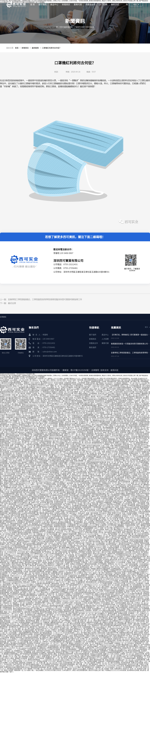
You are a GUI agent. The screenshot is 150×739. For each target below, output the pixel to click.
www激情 (106, 390)
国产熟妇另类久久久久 (55, 453)
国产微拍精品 (106, 600)
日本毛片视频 (61, 380)
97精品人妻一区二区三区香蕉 (43, 456)
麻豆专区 (10, 591)
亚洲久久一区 (15, 624)
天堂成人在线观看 (140, 490)
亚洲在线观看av (77, 384)
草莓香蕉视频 (113, 576)
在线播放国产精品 (111, 401)
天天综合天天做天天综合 (12, 473)
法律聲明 (95, 370)
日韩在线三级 (52, 411)
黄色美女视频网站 (124, 618)
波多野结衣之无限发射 (33, 522)
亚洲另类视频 (74, 495)
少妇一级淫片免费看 (87, 390)
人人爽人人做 (51, 492)
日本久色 (99, 428)
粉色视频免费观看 (56, 504)
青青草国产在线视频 (107, 496)
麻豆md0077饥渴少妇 (106, 505)
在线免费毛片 (78, 538)
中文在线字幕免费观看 (113, 487)
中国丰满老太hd (23, 396)
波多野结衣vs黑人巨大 (62, 627)
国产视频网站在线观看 (7, 520)
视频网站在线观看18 (143, 505)
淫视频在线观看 (42, 661)
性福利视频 (66, 459)
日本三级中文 (35, 383)
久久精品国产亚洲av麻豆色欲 (123, 531)
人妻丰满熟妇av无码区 (67, 471)
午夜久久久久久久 (10, 553)
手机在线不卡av (15, 441)
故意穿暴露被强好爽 (58, 640)
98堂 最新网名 (94, 437)
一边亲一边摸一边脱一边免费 (53, 417)
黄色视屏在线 (13, 399)
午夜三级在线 (143, 390)
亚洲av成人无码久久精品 (106, 393)
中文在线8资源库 (42, 517)
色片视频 (115, 447)
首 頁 (32, 4)
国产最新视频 (77, 507)
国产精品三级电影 (45, 443)
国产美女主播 (126, 380)
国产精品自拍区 (11, 498)
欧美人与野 (96, 490)
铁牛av (78, 601)
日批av (136, 390)
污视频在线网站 (86, 553)
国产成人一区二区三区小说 (133, 592)
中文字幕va (90, 558)
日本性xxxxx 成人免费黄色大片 (117, 450)
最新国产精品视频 (16, 637)
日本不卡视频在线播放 (96, 562)
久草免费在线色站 (79, 487)
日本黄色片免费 (69, 413)
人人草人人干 (95, 387)
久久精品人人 (70, 604)
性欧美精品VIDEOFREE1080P (126, 553)
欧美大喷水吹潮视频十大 (29, 516)
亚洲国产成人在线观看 (72, 562)
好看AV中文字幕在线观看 (31, 390)
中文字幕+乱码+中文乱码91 (114, 434)
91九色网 (107, 408)
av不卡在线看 (113, 580)
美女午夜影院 (60, 444)
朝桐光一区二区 (21, 414)
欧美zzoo (137, 465)
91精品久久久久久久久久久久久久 (87, 583)
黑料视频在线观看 (31, 562)
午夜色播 (19, 455)
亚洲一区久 (72, 381)
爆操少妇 (19, 419)
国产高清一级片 (47, 467)
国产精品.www (74, 520)
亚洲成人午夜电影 (120, 505)
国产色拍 (137, 531)
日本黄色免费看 (85, 483)
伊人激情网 (134, 423)
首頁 (16, 48)
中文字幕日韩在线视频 (46, 541)
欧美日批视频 (110, 660)
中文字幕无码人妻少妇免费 (38, 411)
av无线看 (66, 609)
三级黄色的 (24, 480)
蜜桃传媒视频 (124, 440)
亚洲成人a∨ (43, 458)
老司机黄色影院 (111, 378)
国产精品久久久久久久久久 (30, 381)
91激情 (131, 393)
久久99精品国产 (58, 634)
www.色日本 (32, 480)
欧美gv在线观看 (79, 636)
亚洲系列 (74, 597)
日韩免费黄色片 (123, 470)
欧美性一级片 (34, 589)
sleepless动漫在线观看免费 (81, 395)
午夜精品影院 (125, 495)
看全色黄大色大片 (47, 383)
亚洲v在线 (9, 559)
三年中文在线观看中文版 (103, 648)
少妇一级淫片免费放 (118, 390)
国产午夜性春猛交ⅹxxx (55, 404)
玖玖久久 (133, 517)
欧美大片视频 (40, 537)
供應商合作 (91, 4)
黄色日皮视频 (66, 437)
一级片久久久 (129, 526)
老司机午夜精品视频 (93, 446)
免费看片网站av (97, 407)
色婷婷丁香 (76, 621)
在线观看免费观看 (9, 493)
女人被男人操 (29, 670)
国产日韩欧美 (66, 621)
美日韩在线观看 (58, 561)
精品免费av (35, 395)
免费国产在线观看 (6, 577)
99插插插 (135, 480)
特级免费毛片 (10, 570)
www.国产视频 (89, 402)
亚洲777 (7, 432)
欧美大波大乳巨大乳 (21, 392)
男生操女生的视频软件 (58, 585)
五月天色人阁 (135, 544)
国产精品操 (71, 577)
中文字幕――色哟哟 (51, 426)
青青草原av (110, 384)
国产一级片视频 (37, 483)
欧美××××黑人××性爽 (59, 520)
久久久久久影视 (93, 525)
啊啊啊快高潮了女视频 (98, 381)
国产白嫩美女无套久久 (88, 404)
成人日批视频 (48, 478)
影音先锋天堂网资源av (29, 405)
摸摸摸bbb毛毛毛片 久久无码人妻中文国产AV (108, 420)
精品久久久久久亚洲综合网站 (48, 480)
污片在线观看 (144, 455)
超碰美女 (135, 499)
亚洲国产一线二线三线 (87, 449)
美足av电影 (93, 389)
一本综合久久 (67, 505)
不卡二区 (32, 534)
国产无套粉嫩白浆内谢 (38, 550)
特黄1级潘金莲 (31, 387)
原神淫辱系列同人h (101, 558)
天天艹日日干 (73, 441)
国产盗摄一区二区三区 (23, 507)
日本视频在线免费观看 (51, 471)
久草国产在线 (138, 458)
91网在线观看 (7, 609)
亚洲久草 (126, 570)
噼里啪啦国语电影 (65, 425)
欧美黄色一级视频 (92, 610)
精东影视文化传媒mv (126, 543)
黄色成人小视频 (125, 484)
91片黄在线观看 (38, 438)
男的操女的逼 (69, 456)
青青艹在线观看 (36, 561)
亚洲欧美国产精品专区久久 (141, 380)
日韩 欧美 (80, 380)
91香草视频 (85, 389)
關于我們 (42, 4)
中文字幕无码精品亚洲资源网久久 (35, 384)
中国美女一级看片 (35, 657)
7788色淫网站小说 (138, 411)
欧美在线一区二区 (21, 535)
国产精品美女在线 (132, 441)
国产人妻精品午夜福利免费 (53, 438)
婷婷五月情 (127, 411)
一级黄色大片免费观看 (46, 529)
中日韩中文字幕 (25, 481)
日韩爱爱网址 (28, 456)
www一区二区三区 (48, 604)
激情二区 (75, 422)
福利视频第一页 (56, 583)
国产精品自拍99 (109, 562)
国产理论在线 (128, 420)
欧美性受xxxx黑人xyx (105, 526)
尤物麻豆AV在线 (101, 458)
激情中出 (35, 389)
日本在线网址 (105, 603)
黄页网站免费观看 (106, 414)
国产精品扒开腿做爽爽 (131, 501)
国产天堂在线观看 (23, 458)
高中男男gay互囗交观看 (98, 523)
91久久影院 (108, 531)
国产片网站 (112, 609)
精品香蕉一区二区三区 (94, 432)
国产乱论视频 (111, 389)
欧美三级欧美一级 (79, 484)
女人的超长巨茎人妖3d (105, 577)
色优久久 (83, 453)
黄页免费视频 (123, 452)
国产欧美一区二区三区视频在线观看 (32, 489)
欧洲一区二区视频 (114, 585)
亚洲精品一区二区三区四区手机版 (114, 657)
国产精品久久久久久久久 (70, 616)
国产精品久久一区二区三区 (41, 640)
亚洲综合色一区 (52, 594)
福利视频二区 (56, 621)
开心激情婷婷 (110, 449)
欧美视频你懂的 (67, 538)
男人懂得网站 (145, 484)
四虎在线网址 (120, 510)
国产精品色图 (67, 642)
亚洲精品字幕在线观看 (94, 456)
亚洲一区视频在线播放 (103, 447)
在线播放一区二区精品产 (79, 459)
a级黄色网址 (117, 648)
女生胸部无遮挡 (55, 505)
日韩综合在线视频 (116, 628)
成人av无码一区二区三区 (41, 508)
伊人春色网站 (102, 455)
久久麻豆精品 (77, 468)
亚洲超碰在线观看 (88, 447)
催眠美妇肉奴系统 (56, 622)
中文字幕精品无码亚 (67, 592)
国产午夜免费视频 (10, 504)
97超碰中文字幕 (48, 598)
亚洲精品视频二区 (115, 489)
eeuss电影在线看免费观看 (122, 387)
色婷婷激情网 (22, 498)
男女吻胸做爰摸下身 (109, 428)
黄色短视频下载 (79, 456)
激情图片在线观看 (21, 658)
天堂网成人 (91, 669)
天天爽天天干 (127, 456)
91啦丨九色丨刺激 (107, 446)
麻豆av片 (50, 402)
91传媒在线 (49, 537)
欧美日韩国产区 (8, 501)
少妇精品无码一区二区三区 (39, 528)
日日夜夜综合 (10, 416)
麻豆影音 (41, 450)
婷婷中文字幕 (43, 595)
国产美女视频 (120, 438)
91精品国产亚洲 (19, 471)
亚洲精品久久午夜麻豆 (12, 495)
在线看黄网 (5, 381)
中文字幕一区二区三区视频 (59, 447)
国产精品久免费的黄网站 (48, 420)
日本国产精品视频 (95, 410)
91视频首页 (14, 616)
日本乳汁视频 (38, 407)
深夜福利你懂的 (125, 431)
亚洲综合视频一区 (60, 502)
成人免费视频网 (94, 639)
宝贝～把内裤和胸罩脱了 (69, 649)
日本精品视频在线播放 (56, 422)
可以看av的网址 (8, 556)
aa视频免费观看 (44, 589)
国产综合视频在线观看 (43, 577)
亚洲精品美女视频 (90, 606)
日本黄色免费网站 (66, 646)
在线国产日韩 (125, 520)
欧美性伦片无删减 (86, 426)
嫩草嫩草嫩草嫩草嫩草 (89, 405)
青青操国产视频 (45, 636)
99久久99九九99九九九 (75, 414)
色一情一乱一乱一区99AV (66, 517)
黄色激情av (33, 490)
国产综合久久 (10, 459)
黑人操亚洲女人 (71, 513)
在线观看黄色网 (53, 646)
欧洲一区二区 (34, 396)
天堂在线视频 (109, 477)
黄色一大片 (145, 414)
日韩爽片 (48, 450)
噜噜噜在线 (80, 577)
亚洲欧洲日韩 (89, 648)
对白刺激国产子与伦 (88, 428)
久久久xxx (72, 431)
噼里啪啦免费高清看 (7, 392)
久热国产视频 (60, 511)
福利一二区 (60, 429)
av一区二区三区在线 (43, 597)
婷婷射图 (95, 504)
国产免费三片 (30, 437)
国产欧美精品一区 (56, 473)
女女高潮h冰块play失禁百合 (59, 495)
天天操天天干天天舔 (42, 520)
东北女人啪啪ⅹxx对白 (122, 567)
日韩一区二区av (111, 522)
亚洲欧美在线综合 (25, 510)
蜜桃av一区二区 (40, 413)
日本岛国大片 (81, 432)
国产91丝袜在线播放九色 (59, 591)
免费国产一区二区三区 (20, 588)
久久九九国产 (14, 489)
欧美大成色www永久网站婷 (129, 507)
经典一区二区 (22, 628)
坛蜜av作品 (137, 389)
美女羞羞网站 (31, 594)
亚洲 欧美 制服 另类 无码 (22, 389)
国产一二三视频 (95, 567)
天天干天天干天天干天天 (100, 419)
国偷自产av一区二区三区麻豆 (52, 588)
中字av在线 (54, 556)
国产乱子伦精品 (52, 667)
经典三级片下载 (102, 576)
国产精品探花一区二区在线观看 (116, 467)
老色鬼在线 (136, 484)
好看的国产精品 (130, 477)
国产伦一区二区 (39, 499)
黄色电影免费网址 (39, 535)
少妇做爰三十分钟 (76, 514)
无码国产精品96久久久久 (72, 378)
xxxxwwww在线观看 (29, 648)
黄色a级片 (81, 513)
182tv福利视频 (13, 428)
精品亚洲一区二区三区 (117, 425)
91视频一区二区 (138, 510)
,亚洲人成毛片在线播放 (109, 474)
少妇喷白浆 (38, 399)
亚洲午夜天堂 (42, 649)
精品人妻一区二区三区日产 (105, 429)
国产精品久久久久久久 (89, 398)
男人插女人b (7, 426)
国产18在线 (116, 398)
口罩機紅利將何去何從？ (51, 48)
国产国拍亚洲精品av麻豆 (45, 513)
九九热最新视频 (31, 378)
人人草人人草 (10, 419)
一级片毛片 (82, 511)
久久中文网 (21, 552)
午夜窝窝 (135, 475)
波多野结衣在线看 (109, 604)
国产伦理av (31, 628)
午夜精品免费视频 (18, 568)
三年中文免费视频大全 (117, 416)
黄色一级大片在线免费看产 (77, 455)
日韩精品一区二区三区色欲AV (55, 489)
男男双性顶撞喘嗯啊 (39, 531)
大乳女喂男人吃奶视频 (31, 556)
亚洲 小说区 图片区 (35, 410)
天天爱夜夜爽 (16, 405)
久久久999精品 (44, 473)
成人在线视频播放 (47, 419)
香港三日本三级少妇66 (32, 501)
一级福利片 (26, 383)
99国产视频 (82, 571)
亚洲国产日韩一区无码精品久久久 (51, 470)
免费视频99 (40, 543)
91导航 (84, 603)
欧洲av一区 (124, 386)
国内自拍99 (103, 481)
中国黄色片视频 (120, 417)
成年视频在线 (26, 625)
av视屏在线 (28, 646)
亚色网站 (143, 501)
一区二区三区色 (23, 380)
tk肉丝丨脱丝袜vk (41, 401)
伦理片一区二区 (136, 618)
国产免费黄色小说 (113, 471)
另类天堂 (19, 652)
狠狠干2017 (75, 540)
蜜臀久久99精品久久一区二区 (125, 443)
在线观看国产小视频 (47, 390)
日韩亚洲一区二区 (139, 428)
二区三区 (61, 579)
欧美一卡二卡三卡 (128, 429)
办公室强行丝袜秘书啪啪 (105, 417)
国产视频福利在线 (40, 459)
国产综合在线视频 (89, 492)
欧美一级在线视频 (138, 407)
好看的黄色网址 (60, 390)
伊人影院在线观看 (28, 630)
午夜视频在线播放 (41, 462)
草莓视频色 (24, 411)
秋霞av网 (19, 666)
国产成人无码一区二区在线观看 (89, 441)
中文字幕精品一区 (26, 435)
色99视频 (134, 378)
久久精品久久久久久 (105, 398)
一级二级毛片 (114, 558)
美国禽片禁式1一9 (35, 392)
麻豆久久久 (138, 532)
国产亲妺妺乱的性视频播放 (29, 654)
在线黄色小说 (83, 422)
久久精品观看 (100, 543)
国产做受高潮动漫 (46, 633)
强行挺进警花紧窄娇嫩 (71, 404)
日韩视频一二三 (11, 649)
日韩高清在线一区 (128, 648)
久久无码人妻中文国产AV (63, 625)
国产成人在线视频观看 (112, 473)
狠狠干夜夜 (70, 461)
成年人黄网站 (51, 380)
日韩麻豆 (56, 481)
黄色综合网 (113, 559)
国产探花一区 (25, 528)
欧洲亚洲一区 (51, 531)
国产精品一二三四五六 (47, 395)
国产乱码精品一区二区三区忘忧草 (65, 408)
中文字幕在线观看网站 (44, 441)
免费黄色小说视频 (92, 517)
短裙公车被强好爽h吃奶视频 (136, 556)
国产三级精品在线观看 (33, 552)
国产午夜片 (97, 552)
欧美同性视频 (17, 631)
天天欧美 (123, 546)
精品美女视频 (131, 438)
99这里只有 (137, 579)
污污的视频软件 (77, 594)
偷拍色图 (89, 531)
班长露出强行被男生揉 (13, 398)
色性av (73, 402)
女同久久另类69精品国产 (14, 544)
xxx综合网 (129, 390)
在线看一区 (88, 420)
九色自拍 (102, 601)
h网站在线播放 (56, 636)
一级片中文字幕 (79, 435)
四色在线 (25, 496)
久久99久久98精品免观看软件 (112, 404)
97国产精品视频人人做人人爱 (107, 508)
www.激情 (62, 432)
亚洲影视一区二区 (94, 474)
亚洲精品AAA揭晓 (47, 526)
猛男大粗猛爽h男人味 (11, 481)
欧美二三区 (32, 517)
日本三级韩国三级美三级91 (123, 410)
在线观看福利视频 (102, 489)
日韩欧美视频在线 (127, 465)
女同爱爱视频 (32, 649)
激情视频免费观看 (89, 416)
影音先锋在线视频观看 (67, 664)
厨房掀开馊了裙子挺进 (140, 408)
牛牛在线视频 (44, 396)
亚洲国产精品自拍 (94, 603)
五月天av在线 (77, 529)
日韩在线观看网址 (124, 378)
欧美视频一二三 (6, 423)
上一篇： (41, 299)
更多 (147, 327)
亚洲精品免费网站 (82, 501)
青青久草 (103, 378)
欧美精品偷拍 (54, 396)
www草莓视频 (34, 420)
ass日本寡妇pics (38, 487)
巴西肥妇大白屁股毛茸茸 (34, 471)
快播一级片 (9, 672)
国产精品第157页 (116, 411)
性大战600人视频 (106, 387)
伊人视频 (57, 416)
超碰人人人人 (56, 616)
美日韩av (18, 390)
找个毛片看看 (89, 486)
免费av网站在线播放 (39, 652)
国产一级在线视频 (139, 502)
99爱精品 (137, 393)
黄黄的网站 (57, 535)
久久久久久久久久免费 (99, 395)
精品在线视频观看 (25, 600)
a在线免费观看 (92, 455)
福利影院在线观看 (91, 519)
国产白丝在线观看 (50, 398)
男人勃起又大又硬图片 (82, 637)
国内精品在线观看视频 (18, 643)
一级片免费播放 (77, 522)
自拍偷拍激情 (87, 507)
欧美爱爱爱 (42, 428)
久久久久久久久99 (29, 661)
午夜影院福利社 (9, 597)
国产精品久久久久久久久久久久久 (23, 583)
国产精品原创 (32, 452)
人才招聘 (103, 4)
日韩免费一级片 (23, 511)
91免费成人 (14, 639)
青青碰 (54, 399)
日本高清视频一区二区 (130, 413)
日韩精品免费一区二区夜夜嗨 (122, 502)
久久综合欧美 (16, 443)
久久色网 (46, 447)
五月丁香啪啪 (28, 669)
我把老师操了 (62, 420)
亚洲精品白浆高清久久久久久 (10, 407)
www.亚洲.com (55, 645)
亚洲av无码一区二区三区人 (50, 643)
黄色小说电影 (121, 609)
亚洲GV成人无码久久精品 (101, 386)
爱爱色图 (123, 432)
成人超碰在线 (38, 447)
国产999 (89, 452)
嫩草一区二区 (15, 446)
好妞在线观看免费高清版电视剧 (85, 592)
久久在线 (131, 450)
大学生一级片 (66, 416)
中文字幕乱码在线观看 (63, 395)
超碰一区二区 (36, 467)
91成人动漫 (134, 384)
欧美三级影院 (73, 613)
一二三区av (103, 534)
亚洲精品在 (39, 398)
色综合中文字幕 (129, 392)
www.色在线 (62, 428)
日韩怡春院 (86, 475)
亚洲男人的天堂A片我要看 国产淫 (60, 474)
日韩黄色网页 (61, 446)
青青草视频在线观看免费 (18, 452)
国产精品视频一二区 (140, 410)
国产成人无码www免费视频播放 (63, 410)
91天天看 (34, 481)
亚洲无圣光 (61, 567)
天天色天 (65, 601)
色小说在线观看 (108, 499)
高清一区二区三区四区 (50, 425)
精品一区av (133, 570)
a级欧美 (99, 404)
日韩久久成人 (91, 392)
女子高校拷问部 (44, 523)
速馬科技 (114, 370)
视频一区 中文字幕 (106, 528)
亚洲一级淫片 (41, 492)
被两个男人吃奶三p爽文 (111, 432)
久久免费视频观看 (126, 579)
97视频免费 (27, 531)
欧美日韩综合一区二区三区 (12, 585)
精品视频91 (122, 508)
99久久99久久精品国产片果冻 (105, 402)
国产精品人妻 (135, 381)
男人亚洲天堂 (86, 443)
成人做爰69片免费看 (107, 622)
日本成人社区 (59, 562)
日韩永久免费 (126, 514)
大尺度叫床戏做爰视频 (133, 610)
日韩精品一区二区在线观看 (113, 444)
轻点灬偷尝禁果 (89, 522)
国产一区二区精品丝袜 (13, 468)
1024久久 (134, 615)
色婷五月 (126, 669)
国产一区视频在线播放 (20, 402)
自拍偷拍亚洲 (99, 401)
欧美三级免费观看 (107, 619)
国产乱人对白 (65, 597)
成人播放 (120, 522)
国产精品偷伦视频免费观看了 (33, 544)
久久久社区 (52, 661)
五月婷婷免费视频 (72, 511)
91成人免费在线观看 (121, 453)
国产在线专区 (99, 434)
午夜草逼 (41, 405)
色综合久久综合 (94, 540)
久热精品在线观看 (6, 589)
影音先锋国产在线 (31, 429)
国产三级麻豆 (56, 603)
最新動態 (35, 48)
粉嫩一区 (118, 429)
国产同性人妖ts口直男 (60, 441)
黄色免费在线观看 (23, 553)
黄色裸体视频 (112, 381)
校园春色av (14, 425)
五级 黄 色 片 (10, 666)
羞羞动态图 (71, 492)
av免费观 (57, 550)
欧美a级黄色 (34, 458)
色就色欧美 (146, 387)
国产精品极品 (26, 564)
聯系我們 (92, 347)
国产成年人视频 (53, 452)
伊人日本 (130, 657)
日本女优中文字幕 (119, 583)
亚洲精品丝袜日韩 (60, 501)
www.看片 (88, 386)
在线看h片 (119, 658)
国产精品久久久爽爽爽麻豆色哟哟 (20, 408)
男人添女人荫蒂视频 (45, 393)
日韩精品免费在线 (123, 419)
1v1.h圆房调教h (48, 559)
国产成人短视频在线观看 (63, 529)
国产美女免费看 (95, 475)
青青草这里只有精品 (26, 434)
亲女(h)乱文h (42, 429)
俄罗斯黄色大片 (113, 440)
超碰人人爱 (97, 573)
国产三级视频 (145, 544)
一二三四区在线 (46, 660)
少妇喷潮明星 (71, 525)
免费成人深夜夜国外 (77, 564)
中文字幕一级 (44, 514)
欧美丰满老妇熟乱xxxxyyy (106, 438)
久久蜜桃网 (73, 486)
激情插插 (16, 604)
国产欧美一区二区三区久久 (126, 462)
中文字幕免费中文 (27, 426)
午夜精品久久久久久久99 (77, 462)
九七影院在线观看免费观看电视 (49, 389)
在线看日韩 (43, 654)
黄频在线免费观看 (27, 407)
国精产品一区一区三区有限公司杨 (61, 386)
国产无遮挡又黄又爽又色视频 (16, 636)
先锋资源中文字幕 (112, 633)
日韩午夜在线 (85, 655)
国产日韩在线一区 (115, 464)
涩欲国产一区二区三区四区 (95, 487)
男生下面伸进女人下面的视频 (53, 564)
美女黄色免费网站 (54, 401)
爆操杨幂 (145, 393)
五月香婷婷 (92, 516)
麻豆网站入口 (94, 658)
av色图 (21, 639)
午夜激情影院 (133, 492)
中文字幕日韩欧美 (56, 642)
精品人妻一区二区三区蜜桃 (13, 465)
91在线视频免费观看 (136, 541)
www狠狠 (13, 380)
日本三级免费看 (14, 381)
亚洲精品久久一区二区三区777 (89, 423)
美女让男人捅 (127, 586)
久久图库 (146, 588)
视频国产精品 (38, 435)
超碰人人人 (145, 401)
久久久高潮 (103, 585)
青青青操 (129, 510)
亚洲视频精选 (20, 499)
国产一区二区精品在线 (118, 486)
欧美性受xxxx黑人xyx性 (27, 425)
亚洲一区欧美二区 (35, 642)
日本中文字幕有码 (130, 616)
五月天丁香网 (23, 431)
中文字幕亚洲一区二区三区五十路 (116, 492)
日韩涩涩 (67, 402)
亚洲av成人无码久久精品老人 (11, 447)
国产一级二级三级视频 (112, 520)
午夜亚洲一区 (9, 651)
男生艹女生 (88, 573)
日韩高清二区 (79, 510)
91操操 (59, 398)
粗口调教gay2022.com (42, 505)
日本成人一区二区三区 (105, 516)
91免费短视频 (91, 471)
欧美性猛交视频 (110, 640)
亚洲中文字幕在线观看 (52, 477)
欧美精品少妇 (15, 558)
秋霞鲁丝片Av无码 (108, 567)
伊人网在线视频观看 (64, 440)
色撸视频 (13, 511)
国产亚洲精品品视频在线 (141, 456)
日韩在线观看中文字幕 (89, 549)
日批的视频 (108, 501)
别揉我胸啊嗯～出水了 (118, 396)
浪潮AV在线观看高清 (116, 616)
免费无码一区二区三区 (115, 564)
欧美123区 (60, 574)
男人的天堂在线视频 (8, 390)
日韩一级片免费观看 (21, 657)
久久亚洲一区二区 (15, 648)
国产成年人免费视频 (17, 464)
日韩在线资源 (29, 464)
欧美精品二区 (90, 579)
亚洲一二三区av (85, 595)
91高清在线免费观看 (29, 513)
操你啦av (38, 598)
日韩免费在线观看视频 (55, 519)
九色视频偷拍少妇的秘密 (60, 516)
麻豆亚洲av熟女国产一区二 (92, 499)
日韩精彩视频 (7, 480)
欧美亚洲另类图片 (75, 558)
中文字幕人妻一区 (28, 398)
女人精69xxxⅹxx (89, 538)
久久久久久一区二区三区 (31, 567)
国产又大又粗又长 (118, 407)
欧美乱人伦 (63, 392)
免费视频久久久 (52, 428)
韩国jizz (95, 601)
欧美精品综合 (55, 597)
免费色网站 (8, 667)
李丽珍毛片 (143, 441)
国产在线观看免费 (124, 481)
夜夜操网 (127, 499)
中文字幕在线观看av (61, 431)
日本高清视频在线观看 (26, 399)
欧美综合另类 (133, 607)
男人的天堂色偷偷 (75, 475)
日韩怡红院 (117, 414)
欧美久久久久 (86, 450)
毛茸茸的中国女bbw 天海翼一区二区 (76, 580)
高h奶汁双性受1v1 (63, 514)
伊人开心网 (100, 640)
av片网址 (15, 622)
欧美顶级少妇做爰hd (114, 514)
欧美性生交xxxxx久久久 (96, 459)
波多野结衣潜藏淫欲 (65, 522)
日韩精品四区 (100, 449)
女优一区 (4, 535)
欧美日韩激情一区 (80, 461)
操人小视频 (12, 586)
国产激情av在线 (66, 487)
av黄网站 (116, 431)
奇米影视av (118, 461)
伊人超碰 (121, 538)
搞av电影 (21, 619)
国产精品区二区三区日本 (104, 383)
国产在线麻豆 (23, 616)
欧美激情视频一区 (90, 577)
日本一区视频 (109, 405)
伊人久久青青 (112, 455)
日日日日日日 (76, 405)
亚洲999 (141, 489)
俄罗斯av (7, 643)
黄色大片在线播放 (58, 443)
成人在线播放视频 (81, 555)
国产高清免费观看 (132, 425)
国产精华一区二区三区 (13, 519)
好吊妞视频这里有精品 (52, 540)
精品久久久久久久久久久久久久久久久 (100, 461)
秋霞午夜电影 (90, 383)
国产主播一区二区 (73, 390)
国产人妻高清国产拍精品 (100, 425)
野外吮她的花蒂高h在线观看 (94, 380)
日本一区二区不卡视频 (74, 565)
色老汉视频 (137, 625)
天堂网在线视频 (51, 484)
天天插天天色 (11, 552)
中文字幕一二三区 (73, 666)
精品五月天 (99, 465)
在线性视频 (27, 561)
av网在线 (68, 429)
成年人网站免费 (60, 666)
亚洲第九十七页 (8, 657)
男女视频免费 (92, 438)
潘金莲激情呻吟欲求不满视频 (27, 586)
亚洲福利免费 (25, 558)
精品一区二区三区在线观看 (39, 455)
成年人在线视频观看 (51, 423)
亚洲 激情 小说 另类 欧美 (12, 630)
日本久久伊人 (123, 550)
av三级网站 (136, 404)
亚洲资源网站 (42, 452)
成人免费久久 (134, 455)
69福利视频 (27, 487)
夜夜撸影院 (21, 522)
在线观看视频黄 (124, 447)
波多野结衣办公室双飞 (103, 537)
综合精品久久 (4, 639)
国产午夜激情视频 (65, 384)
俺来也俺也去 (118, 529)
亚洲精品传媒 (50, 511)
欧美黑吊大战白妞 (94, 598)
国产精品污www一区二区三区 (30, 606)
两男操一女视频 (31, 393)
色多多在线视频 (111, 544)
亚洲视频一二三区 (35, 588)
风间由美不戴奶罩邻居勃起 (140, 437)
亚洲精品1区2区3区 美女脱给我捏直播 (91, 408)
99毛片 (72, 601)
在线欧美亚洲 (53, 432)
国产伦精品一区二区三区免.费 (108, 519)
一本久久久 (134, 435)
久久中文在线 (59, 402)
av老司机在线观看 (123, 544)
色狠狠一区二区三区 (38, 582)
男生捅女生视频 (67, 398)
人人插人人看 (32, 414)
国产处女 (64, 658)
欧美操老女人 (131, 399)
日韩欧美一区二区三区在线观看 (47, 534)
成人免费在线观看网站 (53, 434)
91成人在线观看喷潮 (123, 615)
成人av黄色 (102, 389)
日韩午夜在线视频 (22, 534)
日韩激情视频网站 (140, 420)
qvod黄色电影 (129, 434)
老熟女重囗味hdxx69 (17, 432)
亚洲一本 (133, 669)
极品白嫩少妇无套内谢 (82, 387)
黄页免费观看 (30, 621)
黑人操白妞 (22, 393)
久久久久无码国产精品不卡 (75, 532)
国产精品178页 (33, 549)
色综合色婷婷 (100, 522)
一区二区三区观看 (32, 636)
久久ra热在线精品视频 (23, 640)
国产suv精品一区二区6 (122, 496)
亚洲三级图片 (104, 437)
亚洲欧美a (140, 583)
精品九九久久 (69, 435)
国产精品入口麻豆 (120, 540)
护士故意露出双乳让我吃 (25, 401)
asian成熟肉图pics (109, 556)
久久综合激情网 (33, 514)
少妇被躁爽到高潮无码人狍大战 (16, 580)
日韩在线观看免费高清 (58, 407)
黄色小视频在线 (127, 532)
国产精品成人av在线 (29, 441)
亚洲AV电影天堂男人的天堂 (94, 532)
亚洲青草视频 (112, 481)
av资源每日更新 (106, 441)
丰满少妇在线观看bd (27, 413)
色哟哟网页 (66, 478)
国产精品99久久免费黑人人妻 (29, 470)
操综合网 (63, 499)
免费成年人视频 (37, 600)
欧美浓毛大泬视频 (121, 612)
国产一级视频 (42, 562)
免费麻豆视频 (133, 453)
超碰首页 (51, 562)
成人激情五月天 (94, 496)
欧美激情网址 (80, 610)
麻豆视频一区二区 (136, 470)
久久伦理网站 (82, 440)
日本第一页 (139, 526)
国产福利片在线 (37, 564)
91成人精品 (14, 404)
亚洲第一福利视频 (68, 543)
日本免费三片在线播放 (25, 504)
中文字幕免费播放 (142, 462)
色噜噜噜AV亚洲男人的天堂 (13, 487)
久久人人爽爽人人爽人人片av (35, 484)
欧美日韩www (128, 444)
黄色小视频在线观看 (55, 459)
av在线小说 (47, 410)
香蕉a (84, 558)
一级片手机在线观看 (131, 564)
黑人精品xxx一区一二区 (38, 380)
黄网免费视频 (19, 501)
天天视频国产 (61, 483)
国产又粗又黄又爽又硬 (125, 428)
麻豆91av (102, 504)
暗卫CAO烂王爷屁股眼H (8, 449)
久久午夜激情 (28, 610)
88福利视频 (144, 637)
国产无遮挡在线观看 (13, 435)
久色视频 (68, 541)
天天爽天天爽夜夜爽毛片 (69, 550)
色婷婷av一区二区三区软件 (67, 571)
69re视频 (90, 520)
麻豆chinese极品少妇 (99, 627)
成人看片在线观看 (114, 663)
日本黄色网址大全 (15, 462)
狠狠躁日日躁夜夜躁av (122, 384)
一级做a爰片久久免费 (100, 470)
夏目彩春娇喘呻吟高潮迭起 (103, 431)
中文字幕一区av (62, 531)
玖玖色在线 (16, 423)
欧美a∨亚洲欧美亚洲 (133, 634)
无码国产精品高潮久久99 (90, 378)
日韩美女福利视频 (16, 492)
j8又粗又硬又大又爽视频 (80, 437)
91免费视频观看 (118, 526)
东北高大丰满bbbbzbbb (112, 380)
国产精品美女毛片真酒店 (37, 402)
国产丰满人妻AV (38, 423)
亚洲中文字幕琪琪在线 (73, 443)
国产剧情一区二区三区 (86, 613)
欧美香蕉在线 (120, 591)
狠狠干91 (106, 654)
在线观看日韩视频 (60, 525)
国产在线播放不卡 (101, 613)
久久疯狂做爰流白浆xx (46, 414)
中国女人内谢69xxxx (41, 432)
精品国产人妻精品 (28, 462)
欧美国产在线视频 (47, 416)
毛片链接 (121, 631)
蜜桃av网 (7, 516)
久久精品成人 (41, 594)
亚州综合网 (26, 416)
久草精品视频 (98, 520)
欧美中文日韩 (70, 444)
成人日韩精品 (43, 422)
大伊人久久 (100, 592)
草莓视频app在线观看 (122, 446)
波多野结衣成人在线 (78, 411)
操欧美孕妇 (34, 627)
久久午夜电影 (43, 468)
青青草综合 (62, 426)
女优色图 (53, 514)
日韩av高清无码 (132, 417)
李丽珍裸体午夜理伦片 (50, 392)
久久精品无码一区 (81, 559)
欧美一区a (67, 417)
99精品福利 (9, 417)
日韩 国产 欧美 (120, 594)
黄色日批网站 (52, 568)
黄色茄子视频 (135, 639)
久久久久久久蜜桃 (13, 413)
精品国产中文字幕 (49, 574)
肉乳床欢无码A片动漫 (31, 639)
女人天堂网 (10, 477)
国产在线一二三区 (59, 618)
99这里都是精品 (38, 434)
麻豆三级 (130, 603)
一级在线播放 (39, 670)
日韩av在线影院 (26, 423)
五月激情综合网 (30, 615)
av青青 (110, 392)
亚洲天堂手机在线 (143, 534)
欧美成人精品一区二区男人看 (125, 598)
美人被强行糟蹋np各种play (68, 547)
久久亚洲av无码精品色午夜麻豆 (11, 438)
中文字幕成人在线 (141, 392)
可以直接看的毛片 (118, 478)
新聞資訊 (66, 4)
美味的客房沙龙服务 (88, 574)
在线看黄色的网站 (127, 398)
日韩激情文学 (101, 666)
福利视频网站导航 (15, 513)
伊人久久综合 (78, 537)
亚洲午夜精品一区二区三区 (65, 465)
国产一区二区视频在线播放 (32, 465)
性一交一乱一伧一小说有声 (139, 440)
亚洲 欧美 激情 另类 (46, 502)
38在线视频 (120, 449)
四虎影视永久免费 (16, 567)
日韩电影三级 (73, 556)
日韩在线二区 (90, 543)
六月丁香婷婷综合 (93, 625)
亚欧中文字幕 (97, 550)
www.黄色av (86, 425)
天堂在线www (43, 474)
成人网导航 (81, 493)
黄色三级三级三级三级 (130, 461)
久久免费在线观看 (106, 583)
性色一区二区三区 (24, 486)
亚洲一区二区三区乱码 (114, 413)
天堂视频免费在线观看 (111, 468)
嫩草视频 (135, 547)
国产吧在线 (11, 499)
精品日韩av (71, 407)
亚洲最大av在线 (81, 640)
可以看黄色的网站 (81, 465)
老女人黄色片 (142, 627)
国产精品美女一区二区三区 (19, 420)
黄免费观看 (128, 449)
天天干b (62, 396)
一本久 (78, 633)
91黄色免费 (32, 565)
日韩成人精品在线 (50, 579)
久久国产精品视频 (64, 568)
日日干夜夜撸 (39, 658)
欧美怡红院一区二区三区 (90, 565)
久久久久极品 (58, 378)
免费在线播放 (102, 471)
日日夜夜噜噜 (127, 667)
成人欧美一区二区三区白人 (104, 453)
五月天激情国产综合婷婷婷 (114, 592)
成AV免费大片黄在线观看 (104, 574)
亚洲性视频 (130, 402)
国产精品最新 (27, 438)
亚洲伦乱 (16, 480)
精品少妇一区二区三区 (20, 386)
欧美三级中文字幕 (23, 478)
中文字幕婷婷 (136, 387)
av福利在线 (29, 432)
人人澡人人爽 (64, 624)
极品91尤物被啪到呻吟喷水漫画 (64, 612)
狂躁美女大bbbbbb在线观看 (70, 651)
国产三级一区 (143, 413)
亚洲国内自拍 (121, 402)
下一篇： (8, 303)
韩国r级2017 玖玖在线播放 (104, 643)
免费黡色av (42, 586)
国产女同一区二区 (74, 428)
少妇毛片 (19, 416)
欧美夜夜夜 (35, 612)
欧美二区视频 (112, 490)
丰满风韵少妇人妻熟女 (45, 378)
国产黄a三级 (11, 543)
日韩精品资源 (105, 423)
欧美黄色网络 (4, 441)
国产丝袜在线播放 (29, 492)
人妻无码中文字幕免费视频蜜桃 (10, 383)
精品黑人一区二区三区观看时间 (136, 395)
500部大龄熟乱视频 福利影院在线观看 (20, 634)
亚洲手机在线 (122, 559)
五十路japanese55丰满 (30, 468)
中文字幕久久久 (101, 392)
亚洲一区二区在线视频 (75, 499)
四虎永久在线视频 (122, 393)
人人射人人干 (57, 633)
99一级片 (128, 407)
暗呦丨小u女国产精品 (127, 468)
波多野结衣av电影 (50, 483)
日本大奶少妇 (119, 499)
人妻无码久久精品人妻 (61, 419)
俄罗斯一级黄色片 (62, 486)
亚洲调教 (81, 486)
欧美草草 (59, 652)
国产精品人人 (73, 531)
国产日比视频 (61, 492)
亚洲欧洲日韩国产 (6, 402)
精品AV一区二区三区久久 (137, 582)
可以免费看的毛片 (11, 549)
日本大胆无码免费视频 (140, 604)
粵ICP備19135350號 (79, 370)
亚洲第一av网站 (27, 447)
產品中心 (54, 4)
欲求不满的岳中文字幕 (99, 495)
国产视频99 (107, 407)
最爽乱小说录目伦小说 (76, 643)
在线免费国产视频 (67, 637)
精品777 (47, 407)
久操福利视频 (126, 475)
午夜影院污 (139, 450)
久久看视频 (76, 426)
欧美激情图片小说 (113, 597)
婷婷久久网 (35, 502)
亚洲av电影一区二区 (39, 625)
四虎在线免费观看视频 (58, 523)
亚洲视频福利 (44, 461)
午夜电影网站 (20, 540)
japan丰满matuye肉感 (8, 414)
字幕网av (45, 486)
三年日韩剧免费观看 (143, 422)
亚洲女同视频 (118, 392)
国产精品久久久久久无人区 (106, 645)
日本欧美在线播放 (89, 429)
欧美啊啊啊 (144, 381)
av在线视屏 (81, 383)
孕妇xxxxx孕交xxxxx (81, 410)
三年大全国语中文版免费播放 (58, 462)
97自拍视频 (54, 464)
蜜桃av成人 (52, 429)
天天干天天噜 (42, 519)
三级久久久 (70, 396)
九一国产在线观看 (113, 546)
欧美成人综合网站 (112, 452)
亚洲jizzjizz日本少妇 (31, 422)
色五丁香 (82, 392)
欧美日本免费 (4, 446)
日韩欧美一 (80, 519)
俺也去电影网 (109, 443)
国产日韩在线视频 (24, 440)
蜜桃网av (101, 405)
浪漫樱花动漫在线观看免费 (63, 537)
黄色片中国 (137, 609)
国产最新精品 (73, 552)
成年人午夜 (10, 471)
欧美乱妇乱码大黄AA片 (124, 389)
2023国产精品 (102, 549)
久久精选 (134, 474)
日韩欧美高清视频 (32, 529)
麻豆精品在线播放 (68, 559)
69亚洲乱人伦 (112, 649)
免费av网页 (47, 399)
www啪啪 (116, 484)
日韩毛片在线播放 (10, 525)
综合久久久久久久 (12, 387)
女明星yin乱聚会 (116, 456)
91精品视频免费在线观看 (84, 431)
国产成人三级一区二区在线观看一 (94, 413)
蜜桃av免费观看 (89, 510)
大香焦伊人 (53, 517)
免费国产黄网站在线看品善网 (53, 435)
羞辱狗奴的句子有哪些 (102, 486)
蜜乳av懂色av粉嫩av (81, 393)
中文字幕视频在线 (135, 386)
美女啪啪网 (71, 589)
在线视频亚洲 (144, 419)
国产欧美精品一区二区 (36, 511)
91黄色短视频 (79, 386)
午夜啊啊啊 (145, 609)
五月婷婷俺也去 (91, 642)
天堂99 (137, 414)
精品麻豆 (54, 522)
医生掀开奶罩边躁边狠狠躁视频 (111, 625)
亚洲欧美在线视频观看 (80, 505)
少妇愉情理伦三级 (37, 440)
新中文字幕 (88, 504)
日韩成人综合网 (143, 423)
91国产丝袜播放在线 (17, 444)
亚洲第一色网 (134, 419)
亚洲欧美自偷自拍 (6, 410)
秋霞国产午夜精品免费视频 (23, 591)
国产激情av (53, 455)
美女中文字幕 (69, 393)
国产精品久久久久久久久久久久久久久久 (54, 381)
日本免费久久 (121, 556)
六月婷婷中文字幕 (75, 447)
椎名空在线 (16, 426)
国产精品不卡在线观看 (78, 478)
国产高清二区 (38, 426)
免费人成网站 (7, 601)
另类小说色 (4, 378)
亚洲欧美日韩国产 (70, 493)
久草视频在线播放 (10, 401)
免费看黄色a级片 (70, 519)
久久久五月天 (141, 529)
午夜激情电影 (15, 411)
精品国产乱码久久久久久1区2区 (29, 526)
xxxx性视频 (102, 646)
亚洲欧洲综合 (141, 473)
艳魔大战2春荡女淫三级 (30, 473)
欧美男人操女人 (9, 483)
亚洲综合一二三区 (138, 514)
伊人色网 (19, 459)
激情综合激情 (112, 613)
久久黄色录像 (63, 667)
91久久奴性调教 (52, 498)
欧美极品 (101, 661)
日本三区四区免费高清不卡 (72, 458)
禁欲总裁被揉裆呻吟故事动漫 (122, 408)
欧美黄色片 (32, 580)
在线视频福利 (76, 417)
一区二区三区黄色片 (83, 381)
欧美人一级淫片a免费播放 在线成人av (120, 458)
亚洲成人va (92, 576)
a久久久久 (3, 428)
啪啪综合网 (111, 553)
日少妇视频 (19, 384)
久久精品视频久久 (60, 414)
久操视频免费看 (130, 525)
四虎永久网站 (70, 490)
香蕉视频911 (7, 565)
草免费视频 (145, 389)
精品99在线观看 (107, 410)
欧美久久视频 (22, 525)
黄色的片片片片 (36, 655)
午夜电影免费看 (119, 426)
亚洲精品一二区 (21, 570)
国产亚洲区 (90, 453)
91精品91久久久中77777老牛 (39, 386)
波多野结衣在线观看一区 (55, 413)
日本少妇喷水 (131, 574)
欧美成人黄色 (52, 654)
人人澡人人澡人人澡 (47, 408)
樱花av (55, 549)
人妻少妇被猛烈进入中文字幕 (93, 468)
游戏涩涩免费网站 (20, 417)
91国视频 (35, 408)
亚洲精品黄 (131, 505)
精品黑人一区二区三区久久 (131, 383)
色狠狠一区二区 (101, 663)
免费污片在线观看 (36, 624)
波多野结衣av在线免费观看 (120, 423)
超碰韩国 (80, 402)
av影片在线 (106, 456)
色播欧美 (46, 622)
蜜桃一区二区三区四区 (138, 483)
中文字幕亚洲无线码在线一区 (125, 555)
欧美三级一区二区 (95, 586)
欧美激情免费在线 (98, 443)
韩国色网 (61, 507)
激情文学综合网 (57, 393)
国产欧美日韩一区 (12, 431)
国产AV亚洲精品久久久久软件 (22, 618)
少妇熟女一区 (138, 603)
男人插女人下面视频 (37, 579)
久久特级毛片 (123, 565)
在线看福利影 (115, 386)
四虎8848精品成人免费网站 (61, 450)
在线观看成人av (37, 622)
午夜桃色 (60, 399)
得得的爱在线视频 (12, 470)
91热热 (126, 517)
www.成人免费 (77, 429)
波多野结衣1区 (137, 431)
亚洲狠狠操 (93, 393)
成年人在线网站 (56, 558)
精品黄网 (22, 387)
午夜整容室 (80, 648)
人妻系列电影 (71, 432)
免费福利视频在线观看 (132, 666)
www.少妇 (70, 528)
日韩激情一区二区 (16, 561)
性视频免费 (88, 384)
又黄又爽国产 (4, 420)
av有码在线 (4, 507)
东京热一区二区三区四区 (30, 443)
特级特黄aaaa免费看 (89, 417)
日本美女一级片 (53, 384)
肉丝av (139, 553)
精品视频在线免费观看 (20, 490)
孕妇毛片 (56, 499)
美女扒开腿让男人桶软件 (77, 657)
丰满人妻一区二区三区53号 (21, 395)
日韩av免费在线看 (47, 501)
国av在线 (79, 413)
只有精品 (145, 447)
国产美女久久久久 (90, 508)
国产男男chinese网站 (134, 486)
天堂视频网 (76, 541)
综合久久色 (94, 481)
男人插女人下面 (123, 455)
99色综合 (44, 573)
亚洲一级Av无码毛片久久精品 (140, 446)
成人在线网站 (125, 597)
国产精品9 (67, 438)
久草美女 (70, 523)
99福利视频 (138, 398)
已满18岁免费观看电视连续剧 (138, 535)
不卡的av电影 (129, 478)
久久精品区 (118, 383)
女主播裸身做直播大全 (129, 489)
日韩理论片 (34, 541)
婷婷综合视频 (80, 543)
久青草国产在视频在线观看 (25, 520)
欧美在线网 (102, 633)
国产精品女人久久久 (91, 585)
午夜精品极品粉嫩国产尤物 (118, 651)
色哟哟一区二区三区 (126, 519)
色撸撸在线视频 (119, 459)
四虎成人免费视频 (50, 600)
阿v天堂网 (77, 398)
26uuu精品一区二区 (53, 387)
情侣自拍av (45, 606)
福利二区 (130, 561)
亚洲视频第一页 (5, 573)
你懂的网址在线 (77, 416)
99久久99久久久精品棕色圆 (117, 664)
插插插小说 (87, 419)
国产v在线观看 (119, 477)
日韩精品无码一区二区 (109, 483)
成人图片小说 (85, 502)
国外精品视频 (17, 661)
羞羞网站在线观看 (92, 622)
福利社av (49, 499)
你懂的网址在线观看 (46, 431)
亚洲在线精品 (17, 610)
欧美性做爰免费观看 (57, 606)
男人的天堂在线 (18, 429)
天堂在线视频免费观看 (16, 484)
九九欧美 (25, 455)
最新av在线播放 (138, 449)
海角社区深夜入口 (12, 434)
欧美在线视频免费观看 (57, 490)
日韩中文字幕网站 (67, 387)
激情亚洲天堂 (24, 627)
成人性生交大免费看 (42, 464)
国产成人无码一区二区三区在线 (136, 416)
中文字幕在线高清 (98, 384)
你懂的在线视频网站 (55, 458)
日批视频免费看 (65, 477)
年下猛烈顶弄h (27, 574)
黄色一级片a (19, 477)
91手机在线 (127, 404)
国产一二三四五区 (7, 389)
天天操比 (91, 465)
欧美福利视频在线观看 (89, 526)
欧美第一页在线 (19, 378)
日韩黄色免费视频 (70, 383)
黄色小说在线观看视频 (41, 495)
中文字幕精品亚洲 (36, 553)
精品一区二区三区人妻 (28, 446)
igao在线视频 (4, 380)
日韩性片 (54, 630)
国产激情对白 (66, 434)
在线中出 (82, 531)
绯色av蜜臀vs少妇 (64, 411)
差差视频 (44, 568)
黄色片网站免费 (75, 624)
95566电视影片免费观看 (134, 594)
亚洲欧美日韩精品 (138, 549)
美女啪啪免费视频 (48, 465)
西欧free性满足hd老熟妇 (120, 600)
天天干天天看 (4, 456)
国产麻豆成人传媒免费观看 (48, 507)
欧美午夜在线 (16, 564)
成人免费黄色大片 (116, 621)
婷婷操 (11, 378)
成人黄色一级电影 (69, 583)
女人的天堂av (62, 455)
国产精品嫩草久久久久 (123, 480)
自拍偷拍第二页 (126, 585)
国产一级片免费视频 (77, 660)
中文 (136, 4)
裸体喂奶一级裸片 (62, 475)
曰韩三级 (145, 618)
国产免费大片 (78, 630)
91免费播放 (105, 570)
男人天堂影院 (99, 473)
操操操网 (121, 525)
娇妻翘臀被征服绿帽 (13, 528)
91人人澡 (50, 550)
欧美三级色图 (76, 425)
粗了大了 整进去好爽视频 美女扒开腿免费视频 (91, 399)
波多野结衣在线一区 (47, 444)
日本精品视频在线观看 (36, 496)
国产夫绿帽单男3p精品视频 (80, 568)
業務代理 (78, 4)
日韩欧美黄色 (96, 483)
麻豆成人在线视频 (64, 496)
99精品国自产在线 (29, 651)
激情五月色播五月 (27, 555)
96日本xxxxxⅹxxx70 (23, 607)
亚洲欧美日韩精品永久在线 (117, 399)
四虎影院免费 (7, 475)
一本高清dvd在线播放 (32, 444)
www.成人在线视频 (92, 480)
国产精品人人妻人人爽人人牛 (30, 592)
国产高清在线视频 (108, 612)
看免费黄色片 (83, 576)
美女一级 (138, 402)
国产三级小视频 (87, 498)
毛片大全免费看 (72, 392)
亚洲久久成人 (127, 625)
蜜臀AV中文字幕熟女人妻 (116, 395)
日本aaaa (117, 523)
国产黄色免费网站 (42, 437)
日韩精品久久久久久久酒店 (97, 546)
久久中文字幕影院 (8, 384)
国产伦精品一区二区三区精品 (104, 426)
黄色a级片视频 (79, 480)
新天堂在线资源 (129, 422)
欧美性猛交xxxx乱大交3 (52, 487)
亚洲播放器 (29, 499)
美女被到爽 (144, 508)
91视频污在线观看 (76, 419)
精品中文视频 (41, 387)
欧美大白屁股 (130, 591)
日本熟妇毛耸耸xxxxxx (120, 637)
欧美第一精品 (63, 464)
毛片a (69, 426)
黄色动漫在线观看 (123, 381)
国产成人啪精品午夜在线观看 (95, 467)
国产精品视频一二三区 (121, 498)
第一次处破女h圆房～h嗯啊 (76, 446)
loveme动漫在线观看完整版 (126, 571)
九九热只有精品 (43, 490)
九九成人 (6, 489)
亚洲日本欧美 (58, 383)
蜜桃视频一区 (19, 670)
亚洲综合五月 (142, 378)
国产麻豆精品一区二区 (64, 484)
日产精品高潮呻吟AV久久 (31, 419)
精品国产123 (13, 467)
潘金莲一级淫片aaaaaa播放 (70, 389)
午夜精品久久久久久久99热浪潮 (115, 670)
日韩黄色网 (117, 516)
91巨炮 (74, 440)
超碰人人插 (8, 631)
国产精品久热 (88, 630)
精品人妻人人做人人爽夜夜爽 (97, 440)
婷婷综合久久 (60, 532)
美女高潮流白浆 (91, 582)
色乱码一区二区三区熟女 (58, 528)
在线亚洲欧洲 (50, 405)
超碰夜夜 (27, 612)
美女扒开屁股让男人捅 (19, 565)
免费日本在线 (80, 517)
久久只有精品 (23, 549)
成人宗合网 (125, 627)
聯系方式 (115, 4)
